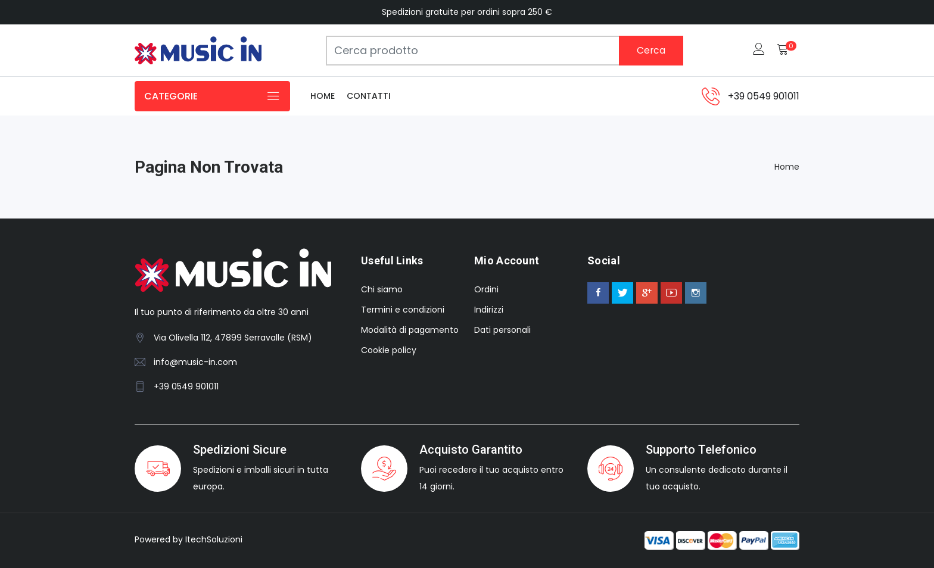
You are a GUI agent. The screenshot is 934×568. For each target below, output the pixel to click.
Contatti (369, 96)
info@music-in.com (195, 362)
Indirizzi (488, 310)
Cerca (650, 50)
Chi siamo (382, 289)
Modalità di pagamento (410, 330)
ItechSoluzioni (213, 539)
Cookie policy (388, 350)
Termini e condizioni (402, 310)
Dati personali (502, 330)
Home (322, 96)
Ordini (486, 289)
